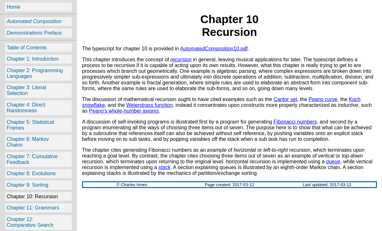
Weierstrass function (149, 105)
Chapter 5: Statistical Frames (30, 125)
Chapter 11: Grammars (33, 207)
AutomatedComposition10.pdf (214, 48)
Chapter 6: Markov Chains (28, 142)
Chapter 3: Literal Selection (26, 90)
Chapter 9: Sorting (27, 185)
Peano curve (323, 99)
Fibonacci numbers (295, 121)
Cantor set (285, 99)
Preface (34, 33)
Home (14, 7)
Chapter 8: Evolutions (31, 173)
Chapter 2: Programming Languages (35, 73)
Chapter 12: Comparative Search (30, 222)
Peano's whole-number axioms (124, 111)
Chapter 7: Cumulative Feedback (32, 159)
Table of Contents (27, 47)
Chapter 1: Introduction (33, 59)
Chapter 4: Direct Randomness (26, 107)
